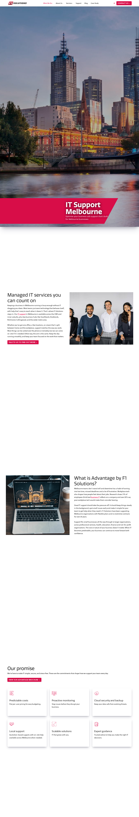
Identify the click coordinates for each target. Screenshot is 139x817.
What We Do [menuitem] (48, 3)
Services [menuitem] (69, 3)
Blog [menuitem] (86, 3)
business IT (95, 497)
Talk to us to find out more (23, 342)
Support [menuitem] (78, 3)
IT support (22, 314)
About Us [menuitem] (59, 3)
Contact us (124, 3)
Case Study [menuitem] (95, 3)
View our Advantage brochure (24, 680)
